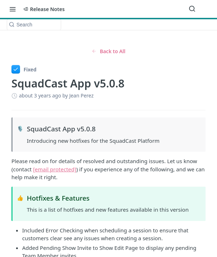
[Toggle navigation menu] (12, 9)
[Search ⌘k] (192, 9)
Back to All (108, 51)
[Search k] (34, 24)
